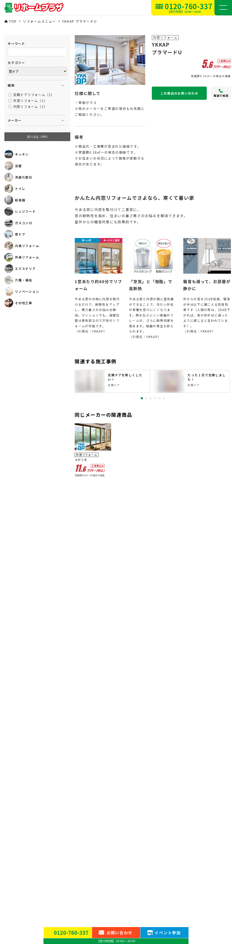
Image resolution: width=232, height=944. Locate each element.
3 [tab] (151, 398)
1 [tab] (142, 398)
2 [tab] (146, 398)
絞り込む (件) (37, 136)
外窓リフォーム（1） (28, 100)
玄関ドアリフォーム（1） (31, 94)
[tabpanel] (112, 381)
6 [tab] (164, 398)
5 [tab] (159, 398)
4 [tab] (155, 398)
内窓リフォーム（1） (28, 106)
